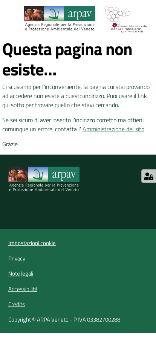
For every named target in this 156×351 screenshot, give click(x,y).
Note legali (20, 273)
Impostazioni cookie (32, 243)
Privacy (16, 258)
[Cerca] (151, 19)
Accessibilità (22, 289)
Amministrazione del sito (113, 128)
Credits (16, 304)
